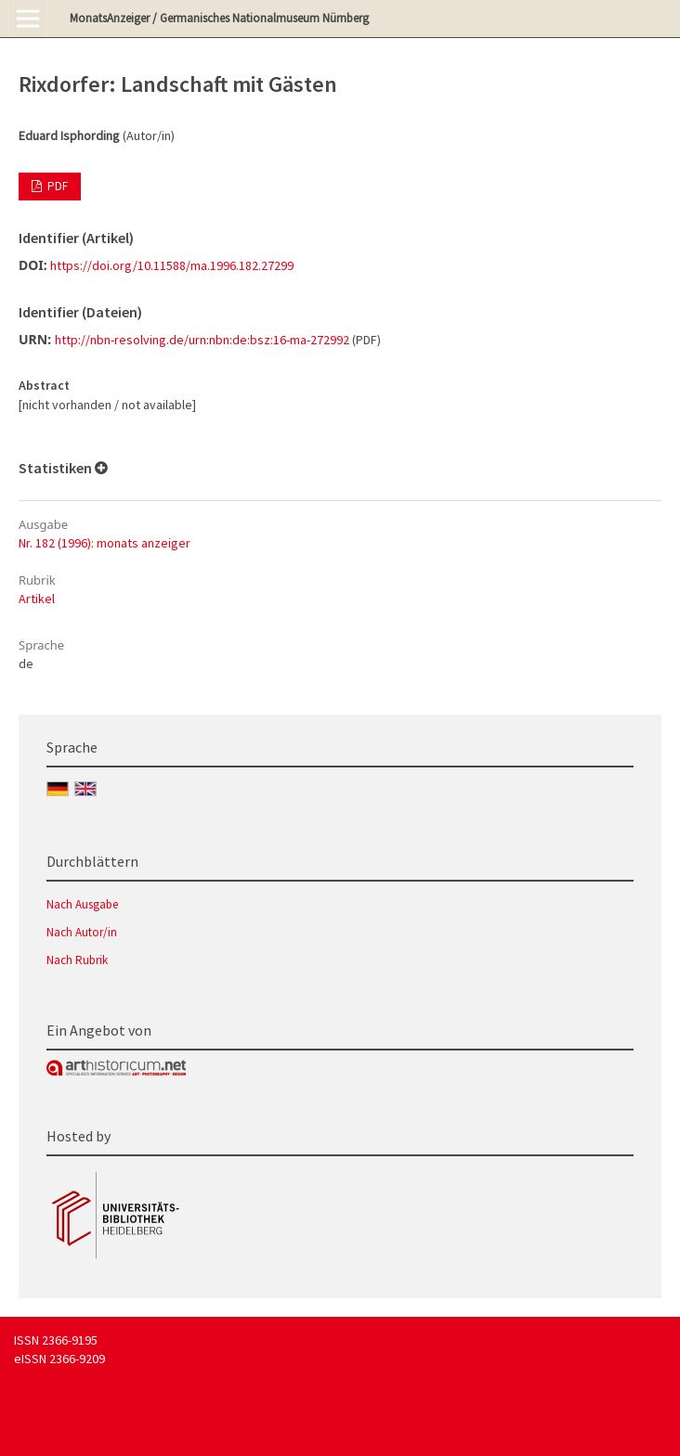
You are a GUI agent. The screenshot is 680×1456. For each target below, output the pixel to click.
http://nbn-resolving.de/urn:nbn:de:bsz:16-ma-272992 (202, 339)
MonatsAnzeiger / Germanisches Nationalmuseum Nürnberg (219, 18)
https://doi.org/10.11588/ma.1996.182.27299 (172, 265)
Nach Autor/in (81, 932)
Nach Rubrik (77, 960)
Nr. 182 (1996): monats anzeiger (104, 543)
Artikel (37, 598)
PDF (56, 186)
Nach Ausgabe (82, 904)
